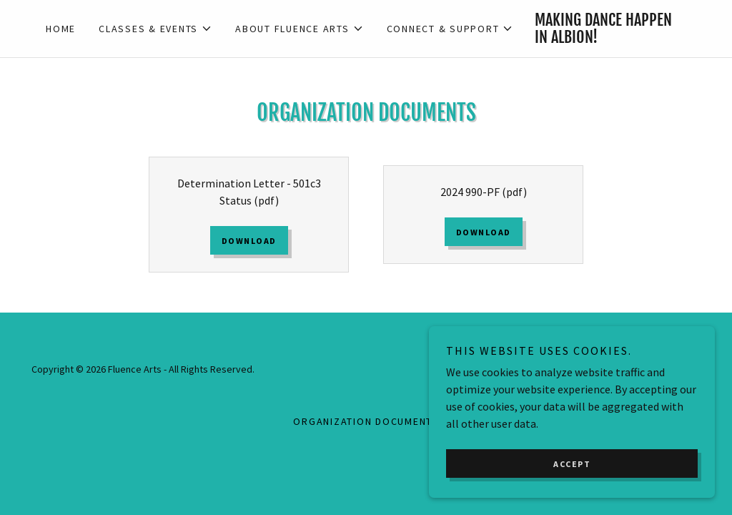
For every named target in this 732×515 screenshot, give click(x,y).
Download (249, 240)
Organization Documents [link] (366, 421)
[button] (155, 28)
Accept (571, 483)
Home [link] (61, 28)
